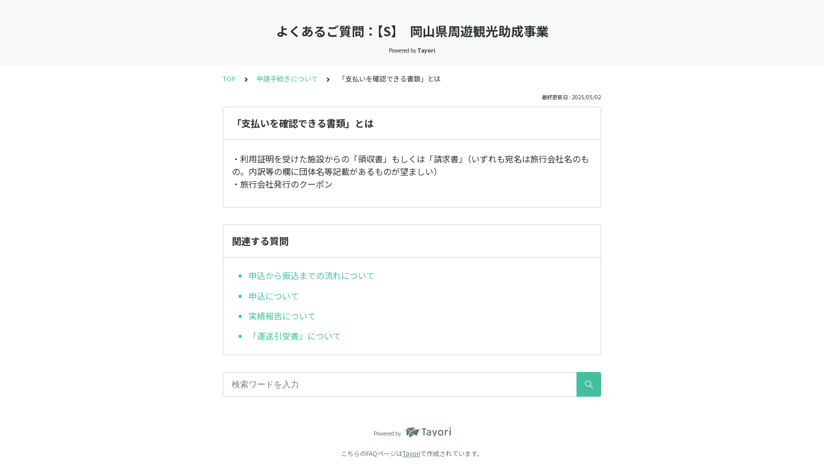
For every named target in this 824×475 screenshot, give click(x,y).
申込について (274, 296)
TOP (229, 79)
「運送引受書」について (295, 335)
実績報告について (282, 315)
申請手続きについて (287, 79)
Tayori (411, 453)
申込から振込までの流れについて (312, 275)
